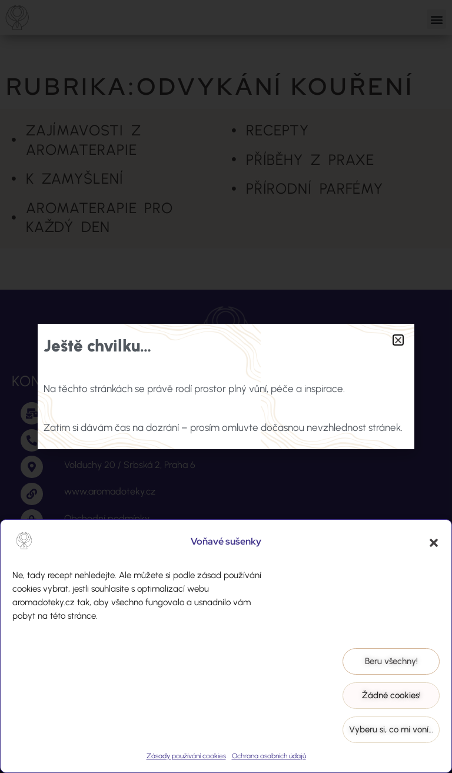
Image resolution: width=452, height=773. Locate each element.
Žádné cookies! (391, 695)
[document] (226, 386)
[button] (434, 543)
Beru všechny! (391, 661)
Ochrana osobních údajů (269, 756)
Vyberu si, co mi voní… (391, 729)
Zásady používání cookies (186, 756)
